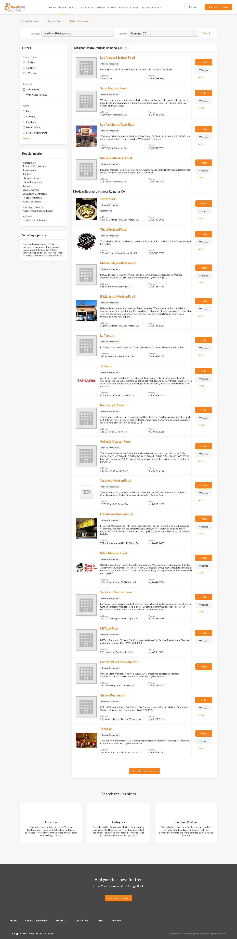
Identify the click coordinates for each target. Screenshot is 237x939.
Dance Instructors (32, 181)
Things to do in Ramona (35, 220)
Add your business (128, 7)
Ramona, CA (53, 21)
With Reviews (33, 89)
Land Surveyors (31, 189)
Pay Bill (112, 7)
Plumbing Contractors (34, 166)
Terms (100, 920)
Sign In (192, 7)
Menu (29, 111)
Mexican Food (33, 127)
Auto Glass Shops (32, 201)
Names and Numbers (43, 933)
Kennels (27, 185)
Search (62, 7)
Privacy (116, 920)
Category (35, 33)
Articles (100, 7)
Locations (31, 121)
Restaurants (29, 170)
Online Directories (36, 920)
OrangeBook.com (30, 21)
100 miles (31, 73)
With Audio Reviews (36, 94)
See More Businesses (144, 771)
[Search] (206, 33)
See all (26, 138)
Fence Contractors (32, 197)
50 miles (30, 67)
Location (122, 33)
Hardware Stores (31, 178)
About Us (73, 7)
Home (52, 7)
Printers (27, 174)
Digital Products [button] (150, 7)
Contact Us (87, 7)
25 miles (30, 62)
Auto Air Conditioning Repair (38, 210)
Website (203, 70)
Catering (30, 116)
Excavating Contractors (35, 193)
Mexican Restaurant (36, 132)
